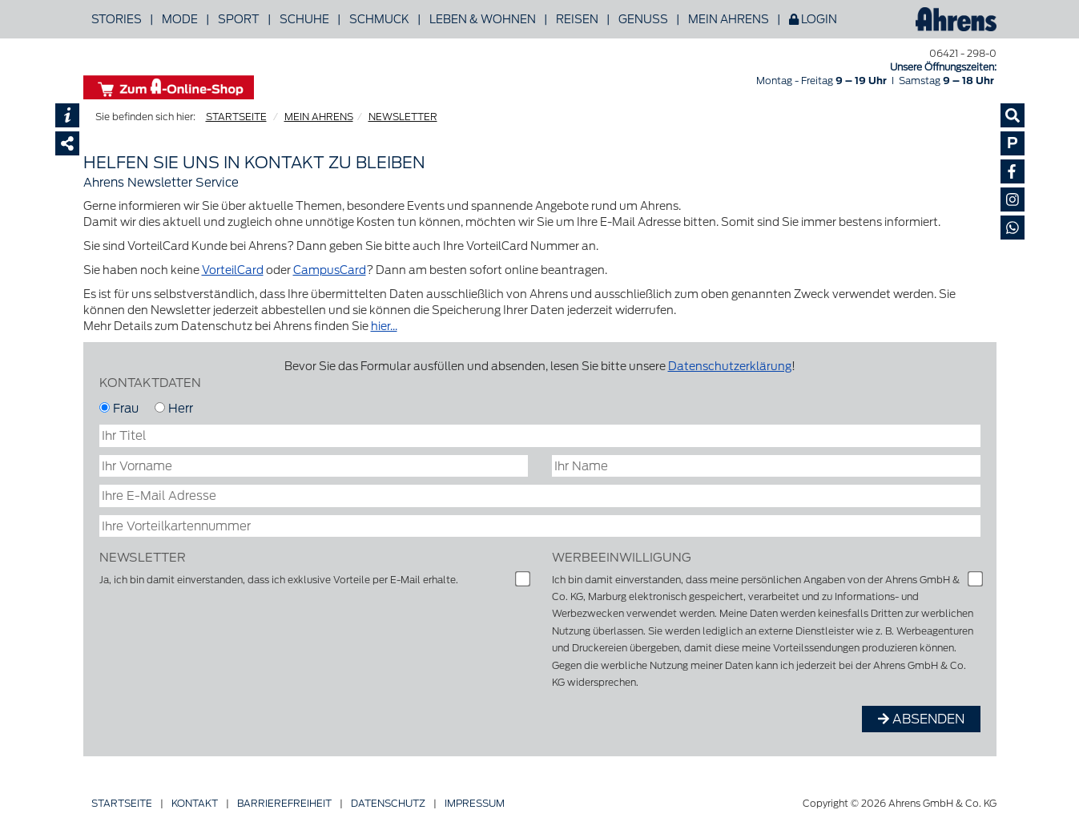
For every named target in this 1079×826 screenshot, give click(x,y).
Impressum (475, 803)
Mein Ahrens (728, 19)
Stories (116, 19)
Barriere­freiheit (284, 803)
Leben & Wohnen (482, 19)
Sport (239, 19)
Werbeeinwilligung (621, 557)
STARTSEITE (236, 117)
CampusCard (329, 270)
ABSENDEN (921, 719)
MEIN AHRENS (318, 117)
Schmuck (379, 19)
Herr (174, 408)
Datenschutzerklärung (729, 366)
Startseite (121, 803)
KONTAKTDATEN (150, 382)
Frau (119, 408)
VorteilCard (233, 270)
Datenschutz (388, 803)
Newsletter (142, 557)
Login (813, 19)
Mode (180, 19)
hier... (384, 326)
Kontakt (194, 803)
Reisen (577, 19)
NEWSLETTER (402, 117)
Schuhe (304, 19)
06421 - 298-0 (962, 53)
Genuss (643, 19)
